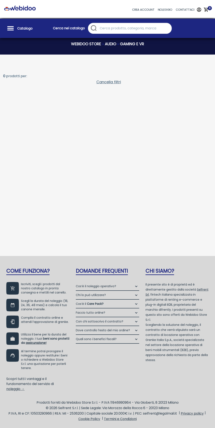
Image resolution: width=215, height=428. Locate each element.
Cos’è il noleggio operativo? (96, 286)
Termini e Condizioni (120, 418)
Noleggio (165, 10)
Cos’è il (90, 304)
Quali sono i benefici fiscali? (96, 339)
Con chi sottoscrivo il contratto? (99, 321)
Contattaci (185, 10)
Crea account (143, 10)
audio (110, 44)
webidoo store (86, 44)
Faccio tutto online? (90, 313)
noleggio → (15, 388)
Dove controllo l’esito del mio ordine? (103, 330)
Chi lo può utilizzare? (91, 295)
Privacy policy (192, 413)
